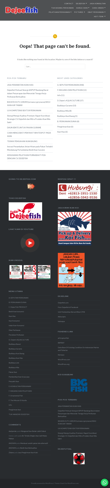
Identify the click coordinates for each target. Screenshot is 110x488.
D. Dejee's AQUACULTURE (68, 100)
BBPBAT (61, 343)
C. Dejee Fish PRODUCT (18, 307)
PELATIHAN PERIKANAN (59, 12)
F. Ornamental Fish (16, 396)
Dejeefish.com (63, 303)
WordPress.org (63, 364)
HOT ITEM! (99, 16)
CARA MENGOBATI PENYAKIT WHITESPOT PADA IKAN (29, 134)
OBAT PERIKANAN (96, 12)
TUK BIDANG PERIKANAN (62, 8)
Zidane (11, 452)
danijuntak (12, 431)
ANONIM (12, 443)
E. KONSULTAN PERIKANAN (20, 386)
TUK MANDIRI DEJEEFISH (19, 414)
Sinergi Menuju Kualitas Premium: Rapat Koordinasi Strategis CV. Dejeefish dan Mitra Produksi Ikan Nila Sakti (28, 119)
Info (59, 95)
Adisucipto (62, 317)
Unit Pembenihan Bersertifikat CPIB (71, 312)
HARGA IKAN (82, 8)
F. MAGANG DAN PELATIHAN (70, 90)
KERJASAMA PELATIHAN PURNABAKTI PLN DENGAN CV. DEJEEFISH (26, 157)
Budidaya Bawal (15, 344)
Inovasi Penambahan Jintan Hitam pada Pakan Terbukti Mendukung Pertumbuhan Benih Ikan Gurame (30, 148)
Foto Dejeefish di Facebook (68, 307)
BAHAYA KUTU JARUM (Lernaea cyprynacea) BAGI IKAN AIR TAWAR (28, 104)
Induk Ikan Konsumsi (16, 325)
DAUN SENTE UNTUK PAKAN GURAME (24, 127)
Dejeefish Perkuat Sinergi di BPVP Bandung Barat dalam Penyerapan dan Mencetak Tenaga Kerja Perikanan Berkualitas (27, 93)
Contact (68, 3)
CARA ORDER (98, 8)
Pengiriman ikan (64, 126)
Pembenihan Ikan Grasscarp (19, 377)
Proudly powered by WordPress (42, 483)
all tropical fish (63, 338)
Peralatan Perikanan (16, 335)
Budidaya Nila (63, 111)
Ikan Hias (61, 132)
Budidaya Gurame (64, 105)
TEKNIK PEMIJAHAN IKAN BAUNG (22, 141)
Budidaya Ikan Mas (16, 358)
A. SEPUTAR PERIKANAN (68, 85)
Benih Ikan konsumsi (16, 311)
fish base (61, 355)
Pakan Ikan (13, 372)
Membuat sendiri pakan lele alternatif (34, 443)
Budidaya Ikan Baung (66, 116)
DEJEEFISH (80, 3)
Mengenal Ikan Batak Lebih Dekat (33, 431)
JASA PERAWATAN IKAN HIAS (20, 85)
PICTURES (78, 12)
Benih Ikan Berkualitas (28, 448)
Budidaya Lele (14, 363)
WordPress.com (64, 359)
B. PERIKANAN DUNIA (67, 121)
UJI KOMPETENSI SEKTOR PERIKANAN (24, 110)
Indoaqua (61, 321)
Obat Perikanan (14, 330)
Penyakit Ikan (14, 381)
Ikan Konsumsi (14, 321)
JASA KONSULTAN (98, 3)
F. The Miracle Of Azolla (18, 400)
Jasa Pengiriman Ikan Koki (28, 452)
